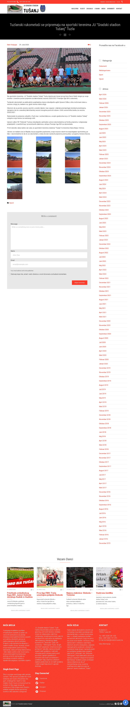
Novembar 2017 (104, 458)
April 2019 (102, 402)
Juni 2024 (102, 184)
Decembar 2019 (104, 368)
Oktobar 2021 (104, 291)
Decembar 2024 (104, 163)
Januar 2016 (103, 539)
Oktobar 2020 (104, 330)
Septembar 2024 (105, 176)
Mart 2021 (102, 317)
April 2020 (102, 351)
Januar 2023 (103, 240)
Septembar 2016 (105, 505)
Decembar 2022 (104, 244)
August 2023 (103, 218)
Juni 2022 (102, 261)
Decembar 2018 (104, 415)
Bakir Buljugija (12, 45)
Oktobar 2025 (104, 120)
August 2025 (103, 129)
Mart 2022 (102, 274)
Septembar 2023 (105, 214)
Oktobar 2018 (104, 424)
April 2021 (102, 312)
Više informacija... (105, 644)
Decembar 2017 (104, 453)
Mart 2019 (102, 406)
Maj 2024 (102, 189)
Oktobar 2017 (104, 462)
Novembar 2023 (104, 206)
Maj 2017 (102, 479)
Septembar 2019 (105, 381)
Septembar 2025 (105, 124)
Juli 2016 (102, 513)
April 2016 (102, 526)
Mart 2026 (102, 99)
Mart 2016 (102, 530)
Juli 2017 (102, 475)
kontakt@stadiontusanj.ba (113, 640)
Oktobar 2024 (104, 171)
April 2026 (102, 95)
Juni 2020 (102, 347)
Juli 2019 (102, 389)
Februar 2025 (103, 154)
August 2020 (103, 338)
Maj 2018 (102, 436)
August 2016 (103, 509)
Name (13, 251)
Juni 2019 (102, 394)
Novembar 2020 (104, 325)
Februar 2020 (103, 359)
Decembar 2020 (104, 321)
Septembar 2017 (105, 466)
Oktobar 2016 (104, 500)
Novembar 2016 (104, 496)
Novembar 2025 (104, 116)
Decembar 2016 (104, 492)
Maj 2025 (102, 142)
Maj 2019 (102, 398)
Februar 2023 (103, 236)
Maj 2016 (102, 522)
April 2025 (102, 146)
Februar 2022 (103, 278)
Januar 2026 (103, 107)
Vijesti (11, 203)
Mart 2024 (102, 197)
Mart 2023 (102, 231)
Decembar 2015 (104, 543)
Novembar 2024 (104, 167)
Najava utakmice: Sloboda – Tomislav (79, 594)
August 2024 (103, 180)
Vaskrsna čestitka (104, 593)
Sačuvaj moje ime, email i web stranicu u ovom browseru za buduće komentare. (39, 274)
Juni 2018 (102, 432)
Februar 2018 (103, 449)
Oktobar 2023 (104, 210)
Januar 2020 (103, 364)
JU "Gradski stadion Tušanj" (24, 704)
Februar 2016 (103, 535)
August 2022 (103, 253)
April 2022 (102, 270)
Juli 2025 (102, 133)
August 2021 (103, 300)
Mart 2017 (102, 488)
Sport (101, 75)
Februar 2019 (103, 411)
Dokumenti (103, 66)
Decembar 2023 (104, 201)
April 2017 (102, 483)
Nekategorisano (104, 70)
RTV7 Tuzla (110, 704)
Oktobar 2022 (104, 248)
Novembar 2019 (104, 372)
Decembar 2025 (104, 112)
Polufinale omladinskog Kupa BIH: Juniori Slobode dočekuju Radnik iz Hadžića (19, 595)
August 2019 (103, 385)
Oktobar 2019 (104, 377)
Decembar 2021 (104, 283)
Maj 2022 (102, 265)
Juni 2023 (102, 223)
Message (14, 224)
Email (13, 260)
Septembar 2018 (105, 428)
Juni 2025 (102, 137)
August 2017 (103, 471)
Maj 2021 (102, 308)
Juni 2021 (102, 304)
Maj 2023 (102, 227)
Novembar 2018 (104, 419)
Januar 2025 (103, 159)
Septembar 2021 (105, 295)
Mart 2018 (102, 445)
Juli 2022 (102, 257)
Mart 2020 (102, 355)
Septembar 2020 (105, 334)
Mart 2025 (102, 150)
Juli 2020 (102, 342)
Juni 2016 (102, 518)
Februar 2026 (103, 103)
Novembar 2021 (104, 287)
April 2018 (102, 441)
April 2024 (102, 193)
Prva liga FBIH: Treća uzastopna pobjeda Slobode (50, 594)
